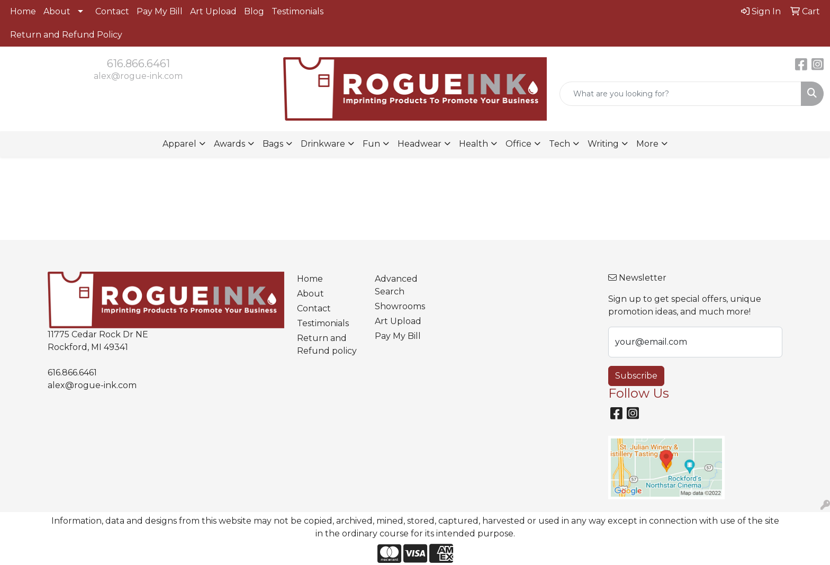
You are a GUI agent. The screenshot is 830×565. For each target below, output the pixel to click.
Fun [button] (371, 144)
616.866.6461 (138, 63)
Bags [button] (273, 144)
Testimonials (297, 11)
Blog (254, 11)
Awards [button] (229, 144)
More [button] (647, 144)
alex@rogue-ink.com (138, 76)
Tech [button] (559, 144)
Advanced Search (396, 285)
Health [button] (473, 144)
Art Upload (213, 11)
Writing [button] (603, 144)
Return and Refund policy (327, 344)
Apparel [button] (179, 144)
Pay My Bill (160, 11)
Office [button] (518, 144)
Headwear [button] (419, 144)
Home (23, 11)
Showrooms (400, 306)
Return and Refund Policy (66, 35)
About (56, 11)
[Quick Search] (680, 94)
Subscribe (636, 376)
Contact (112, 11)
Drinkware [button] (323, 144)
